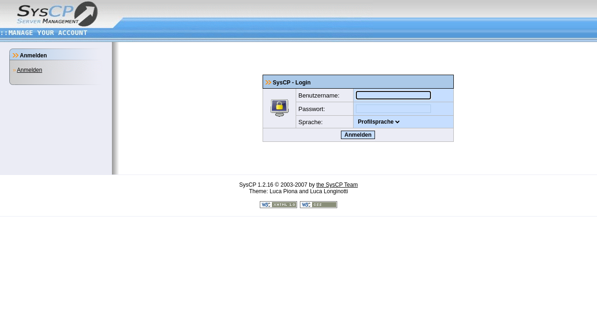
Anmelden (29, 70)
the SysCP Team (337, 185)
